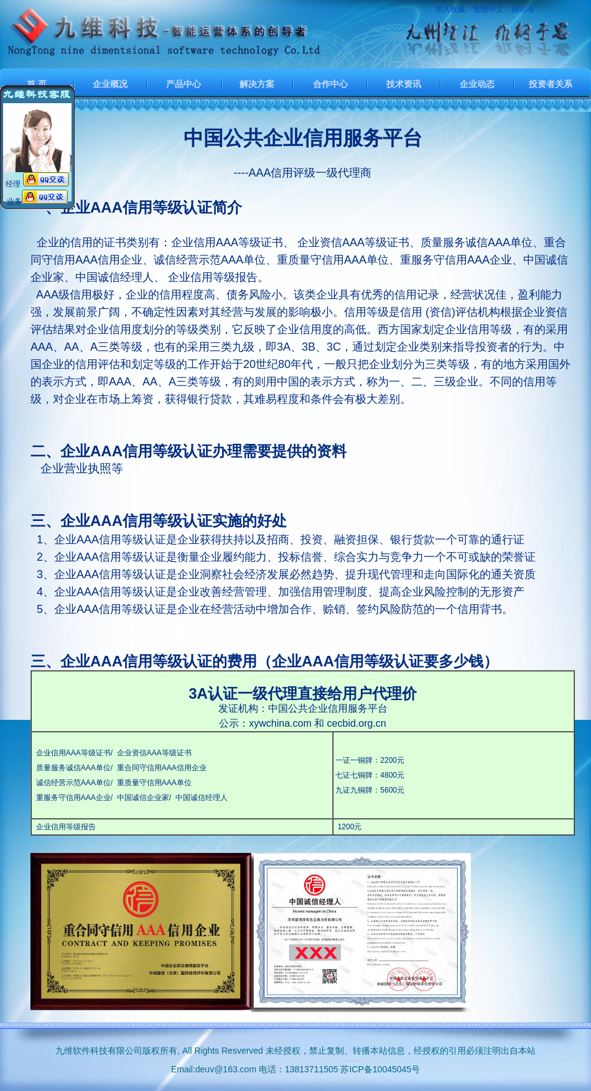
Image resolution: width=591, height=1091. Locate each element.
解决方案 (257, 84)
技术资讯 (403, 84)
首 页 (37, 84)
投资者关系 (550, 84)
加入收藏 (450, 9)
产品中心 (183, 84)
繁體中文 (488, 9)
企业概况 (110, 84)
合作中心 (330, 84)
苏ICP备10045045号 (380, 1069)
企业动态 (477, 84)
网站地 (522, 9)
